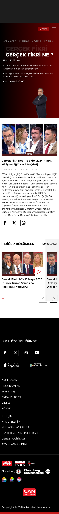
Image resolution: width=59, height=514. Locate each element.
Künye (6, 408)
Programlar (26, 40)
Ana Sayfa (10, 40)
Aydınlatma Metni (14, 444)
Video (6, 402)
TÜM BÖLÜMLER (49, 244)
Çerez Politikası (13, 438)
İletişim (7, 416)
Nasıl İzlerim (11, 421)
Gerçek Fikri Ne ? (43, 40)
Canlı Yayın (9, 380)
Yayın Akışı (9, 391)
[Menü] (54, 28)
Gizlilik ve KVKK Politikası (20, 432)
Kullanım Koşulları (16, 427)
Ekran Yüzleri (12, 397)
